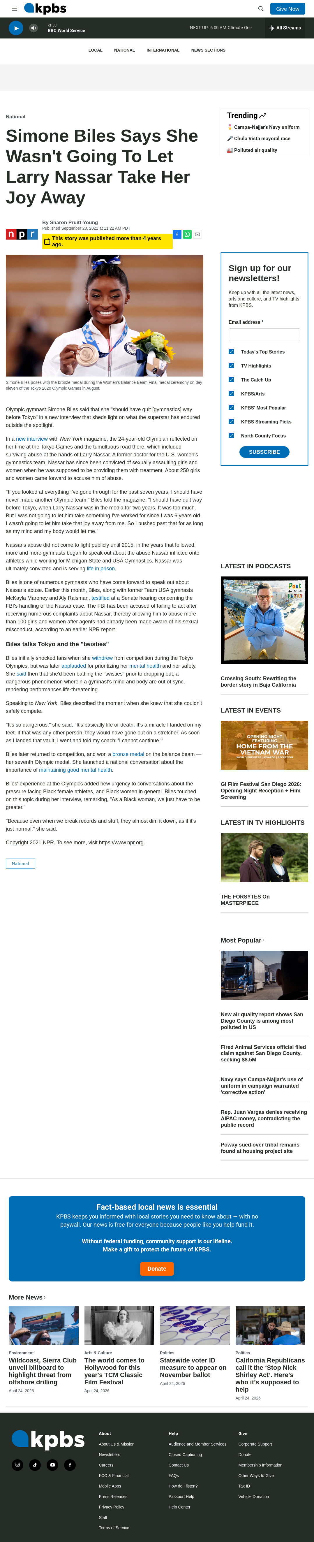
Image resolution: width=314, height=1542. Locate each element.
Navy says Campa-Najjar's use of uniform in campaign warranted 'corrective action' (262, 1086)
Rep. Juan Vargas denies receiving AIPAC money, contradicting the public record (264, 1118)
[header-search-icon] (261, 8)
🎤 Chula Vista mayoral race (258, 138)
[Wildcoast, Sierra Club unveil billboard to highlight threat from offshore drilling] (44, 1325)
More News (28, 1297)
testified (100, 598)
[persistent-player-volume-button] (33, 29)
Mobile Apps (110, 1486)
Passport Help (181, 1496)
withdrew (102, 658)
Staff (103, 1517)
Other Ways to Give (256, 1475)
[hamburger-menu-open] (14, 9)
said (21, 674)
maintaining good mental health (75, 770)
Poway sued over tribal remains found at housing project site (260, 1148)
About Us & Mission (116, 1444)
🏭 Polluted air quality (252, 150)
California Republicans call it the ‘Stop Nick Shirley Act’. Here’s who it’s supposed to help (270, 1375)
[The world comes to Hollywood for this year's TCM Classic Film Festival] (119, 1325)
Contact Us (179, 1465)
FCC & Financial (113, 1475)
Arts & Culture (98, 1353)
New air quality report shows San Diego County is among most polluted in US (262, 1021)
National (124, 50)
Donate (157, 1268)
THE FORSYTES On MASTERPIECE (245, 900)
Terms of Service (114, 1527)
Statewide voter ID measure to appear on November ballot (193, 1368)
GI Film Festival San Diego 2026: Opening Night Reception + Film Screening (261, 790)
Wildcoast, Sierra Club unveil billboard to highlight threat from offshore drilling (43, 1371)
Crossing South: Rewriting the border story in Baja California (258, 682)
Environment (21, 1353)
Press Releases (113, 1496)
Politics (167, 1353)
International (163, 50)
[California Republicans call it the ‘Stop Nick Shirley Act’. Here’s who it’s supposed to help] (271, 1325)
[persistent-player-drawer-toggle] (285, 29)
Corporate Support (255, 1444)
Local (96, 50)
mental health (145, 666)
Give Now (287, 8)
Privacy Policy (111, 1507)
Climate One (240, 28)
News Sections (208, 50)
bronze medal (128, 754)
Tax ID (244, 1486)
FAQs (174, 1475)
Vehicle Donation (253, 1496)
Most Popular (243, 940)
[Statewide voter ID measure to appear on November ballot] (195, 1325)
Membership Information (260, 1465)
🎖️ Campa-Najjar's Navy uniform (263, 127)
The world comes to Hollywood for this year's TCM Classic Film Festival (114, 1371)
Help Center (179, 1507)
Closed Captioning (185, 1454)
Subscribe (264, 452)
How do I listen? (183, 1486)
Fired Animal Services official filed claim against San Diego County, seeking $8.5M (263, 1053)
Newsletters (109, 1454)
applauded (73, 666)
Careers (106, 1465)
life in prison (101, 569)
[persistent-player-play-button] (16, 29)
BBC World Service (66, 31)
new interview (32, 439)
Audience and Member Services (197, 1444)
